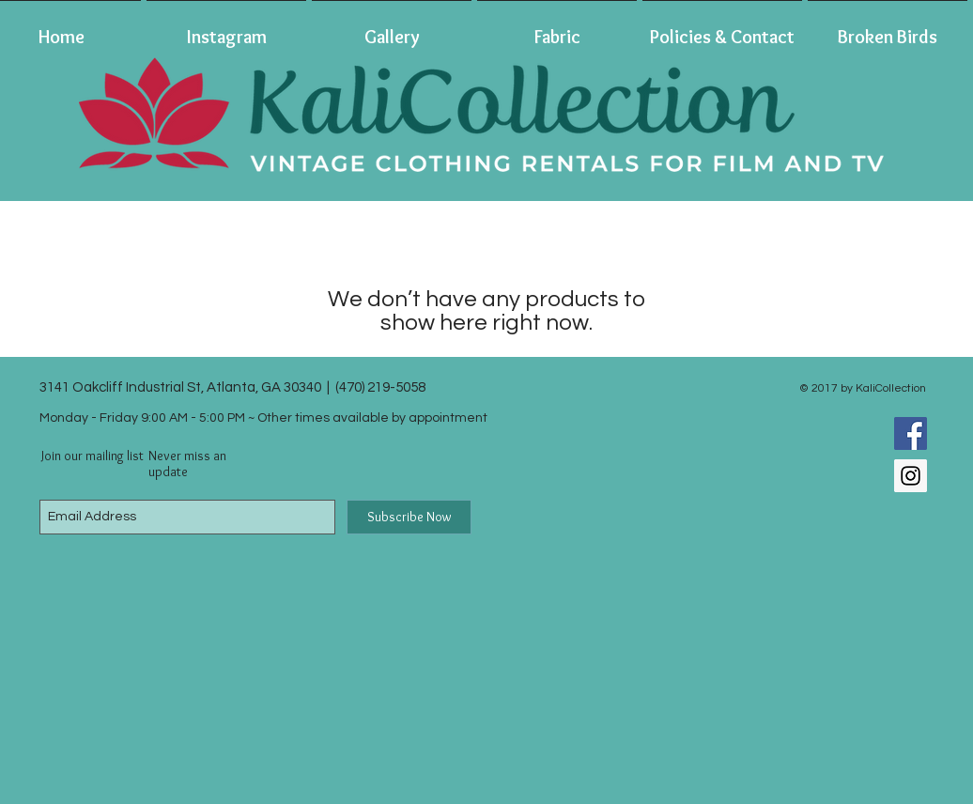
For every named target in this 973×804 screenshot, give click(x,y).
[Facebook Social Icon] (910, 433)
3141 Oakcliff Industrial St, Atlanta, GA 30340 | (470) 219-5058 (232, 387)
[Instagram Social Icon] (910, 475)
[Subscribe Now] (409, 517)
